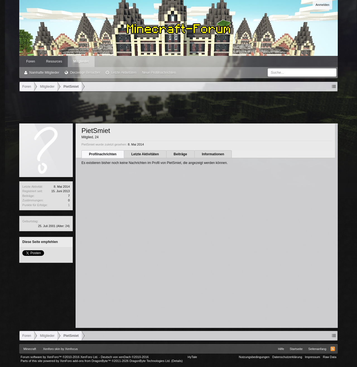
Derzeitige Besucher (85, 73)
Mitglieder (81, 61)
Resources (54, 61)
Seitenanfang (317, 349)
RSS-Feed (333, 349)
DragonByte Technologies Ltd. (149, 361)
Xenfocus (71, 349)
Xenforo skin (51, 349)
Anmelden (322, 4)
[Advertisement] (178, 107)
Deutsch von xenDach (125, 357)
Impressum (312, 357)
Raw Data (329, 357)
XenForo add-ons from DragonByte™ (85, 361)
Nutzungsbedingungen (254, 357)
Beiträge (180, 154)
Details (177, 361)
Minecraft (29, 349)
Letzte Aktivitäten (123, 73)
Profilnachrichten (103, 154)
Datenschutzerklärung (287, 357)
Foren (30, 61)
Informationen (213, 154)
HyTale (192, 357)
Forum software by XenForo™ (59, 357)
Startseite (296, 349)
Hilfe (281, 349)
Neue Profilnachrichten (159, 73)
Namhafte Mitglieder (44, 73)
